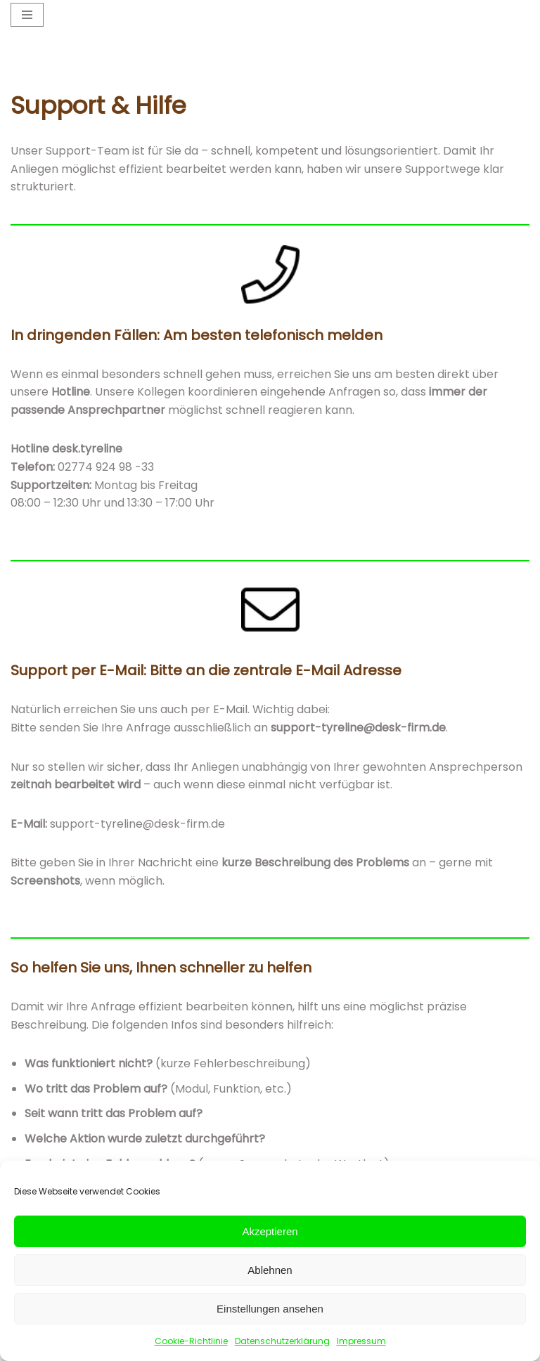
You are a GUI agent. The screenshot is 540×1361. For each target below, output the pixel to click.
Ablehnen (270, 1270)
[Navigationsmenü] (27, 15)
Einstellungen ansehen (270, 1309)
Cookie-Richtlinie (191, 1341)
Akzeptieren (269, 1231)
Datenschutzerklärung (282, 1341)
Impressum (361, 1341)
